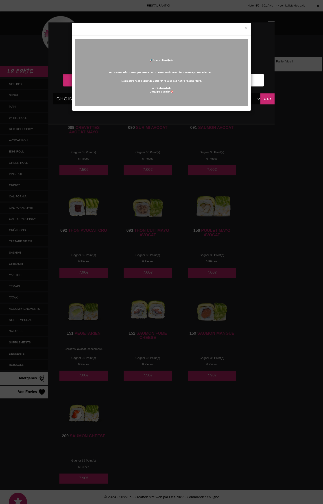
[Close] (246, 28)
